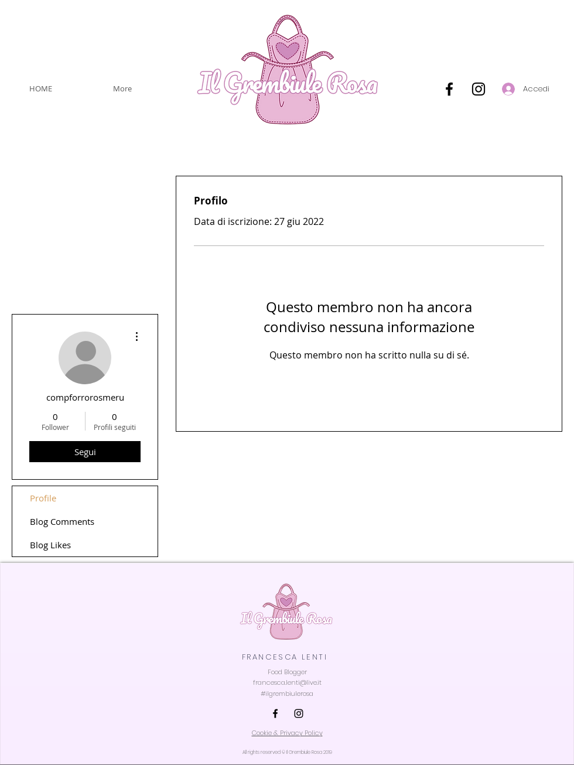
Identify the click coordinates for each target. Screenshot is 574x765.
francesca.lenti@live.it (287, 682)
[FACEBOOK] (275, 713)
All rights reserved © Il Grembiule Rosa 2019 (287, 752)
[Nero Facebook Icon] (449, 89)
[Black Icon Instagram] (478, 89)
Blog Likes (50, 545)
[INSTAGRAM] (299, 713)
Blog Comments (62, 521)
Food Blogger (287, 672)
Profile (43, 498)
